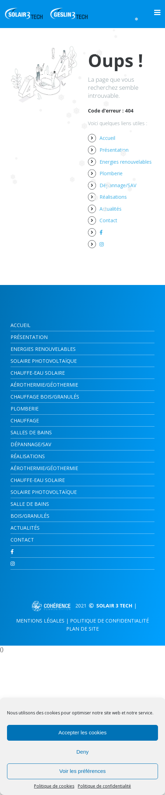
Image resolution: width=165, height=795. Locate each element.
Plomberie (111, 173)
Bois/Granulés (30, 515)
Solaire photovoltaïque (44, 361)
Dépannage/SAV (117, 185)
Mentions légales (40, 620)
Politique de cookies (54, 786)
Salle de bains (30, 504)
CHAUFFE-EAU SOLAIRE (38, 372)
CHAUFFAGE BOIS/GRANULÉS (45, 396)
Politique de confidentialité (104, 786)
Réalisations (113, 196)
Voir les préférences (82, 771)
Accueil (107, 138)
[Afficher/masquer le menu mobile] (157, 12)
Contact (108, 220)
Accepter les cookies (83, 732)
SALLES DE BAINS (31, 432)
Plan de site (82, 628)
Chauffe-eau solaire (38, 480)
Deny (82, 752)
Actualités (110, 208)
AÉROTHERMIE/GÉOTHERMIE (44, 384)
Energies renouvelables (125, 161)
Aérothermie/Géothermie (44, 468)
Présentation (114, 150)
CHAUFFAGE (25, 420)
